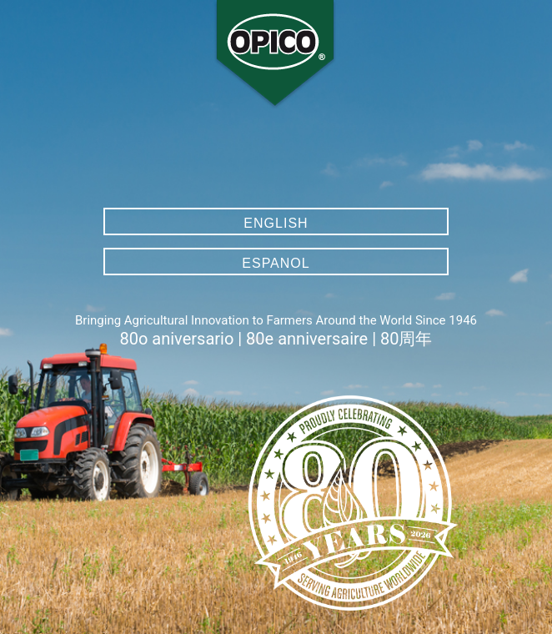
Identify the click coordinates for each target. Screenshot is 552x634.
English (275, 223)
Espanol (275, 263)
